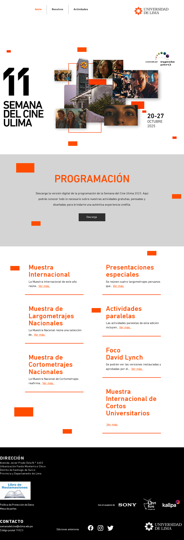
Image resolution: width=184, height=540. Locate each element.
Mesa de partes (8, 508)
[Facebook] (90, 528)
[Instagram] (100, 528)
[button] (81, 9)
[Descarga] (92, 217)
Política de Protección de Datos (17, 505)
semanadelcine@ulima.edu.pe (16, 526)
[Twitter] (110, 528)
